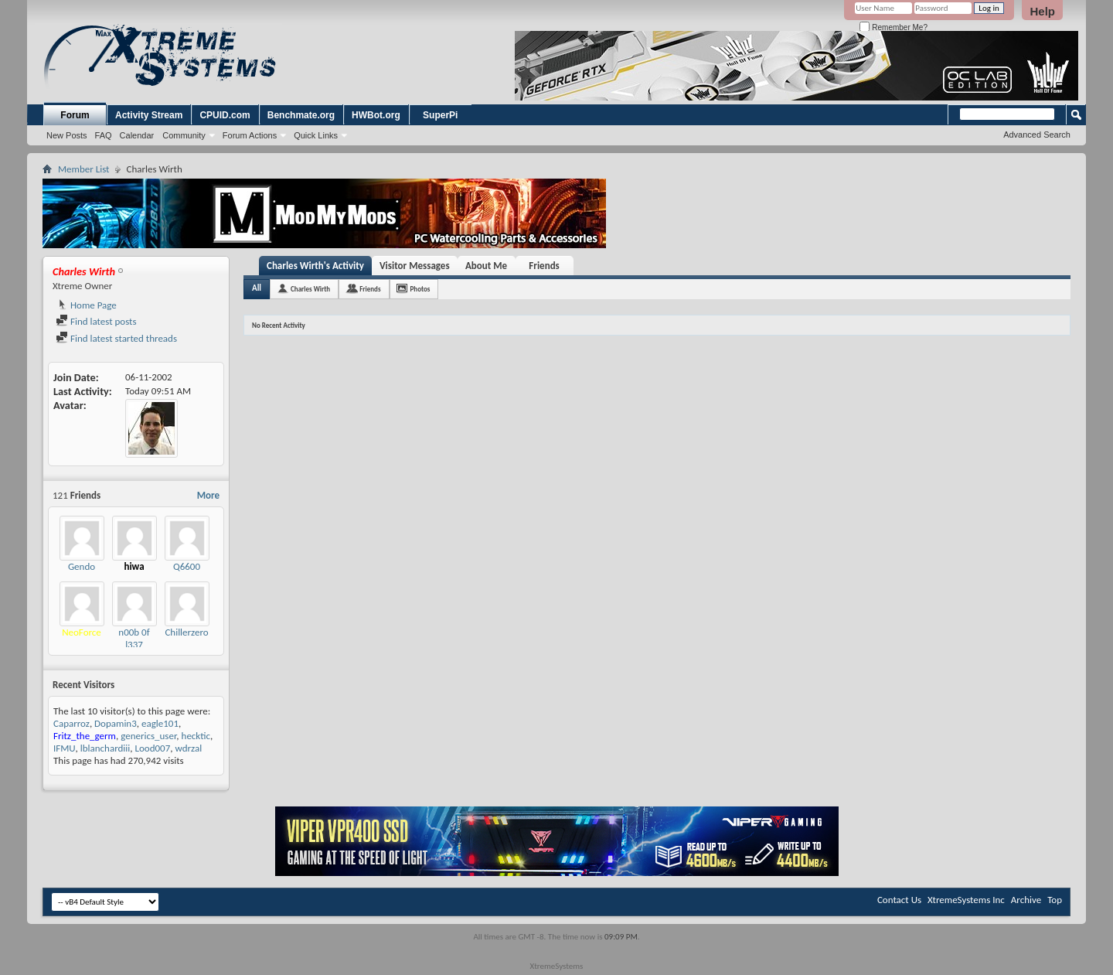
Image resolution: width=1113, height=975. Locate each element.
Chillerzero (186, 632)
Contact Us (899, 899)
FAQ (103, 135)
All (256, 288)
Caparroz (71, 723)
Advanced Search (1036, 134)
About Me (486, 265)
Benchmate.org (301, 115)
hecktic (196, 735)
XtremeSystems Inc (966, 899)
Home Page (86, 305)
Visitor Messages (415, 265)
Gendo (81, 566)
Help (1042, 11)
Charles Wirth (310, 289)
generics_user (148, 735)
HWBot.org (376, 115)
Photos (420, 289)
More (208, 495)
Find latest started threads (116, 338)
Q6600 (186, 566)
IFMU (64, 748)
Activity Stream (148, 115)
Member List (83, 169)
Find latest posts (96, 321)
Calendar (137, 135)
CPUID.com (224, 115)
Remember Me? (893, 27)
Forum (74, 115)
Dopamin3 (115, 723)
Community (184, 135)
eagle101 (160, 723)
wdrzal (188, 748)
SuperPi (440, 115)
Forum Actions (250, 135)
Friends (544, 265)
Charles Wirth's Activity (315, 265)
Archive (1026, 899)
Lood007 (152, 748)
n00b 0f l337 (133, 638)
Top (1054, 899)
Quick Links (316, 135)
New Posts (66, 135)
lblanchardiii (105, 748)
